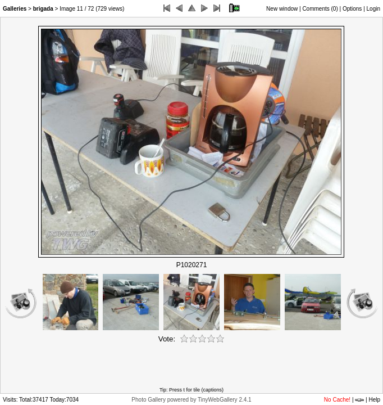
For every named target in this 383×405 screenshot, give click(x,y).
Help (374, 400)
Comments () (320, 9)
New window (282, 9)
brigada (43, 9)
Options (352, 9)
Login (373, 9)
